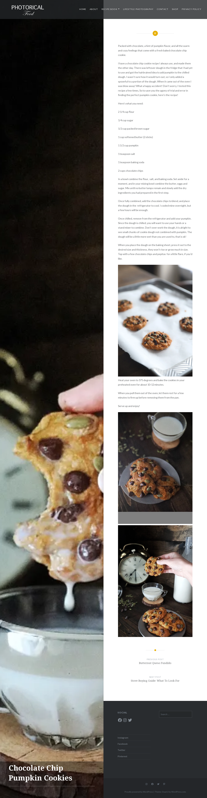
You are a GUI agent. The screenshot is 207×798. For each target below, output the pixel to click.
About (94, 9)
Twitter (121, 750)
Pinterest (122, 756)
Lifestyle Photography (138, 9)
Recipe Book (109, 9)
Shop (175, 9)
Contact (162, 9)
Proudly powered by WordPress (138, 792)
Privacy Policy (191, 9)
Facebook (123, 743)
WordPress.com (178, 792)
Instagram (123, 737)
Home (82, 9)
